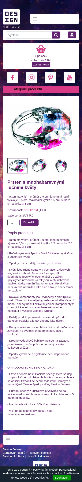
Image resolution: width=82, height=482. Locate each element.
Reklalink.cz (45, 456)
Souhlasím (62, 477)
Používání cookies (39, 452)
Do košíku (29, 222)
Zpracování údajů (14, 452)
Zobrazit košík (41, 64)
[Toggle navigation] (35, 18)
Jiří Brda (18, 456)
